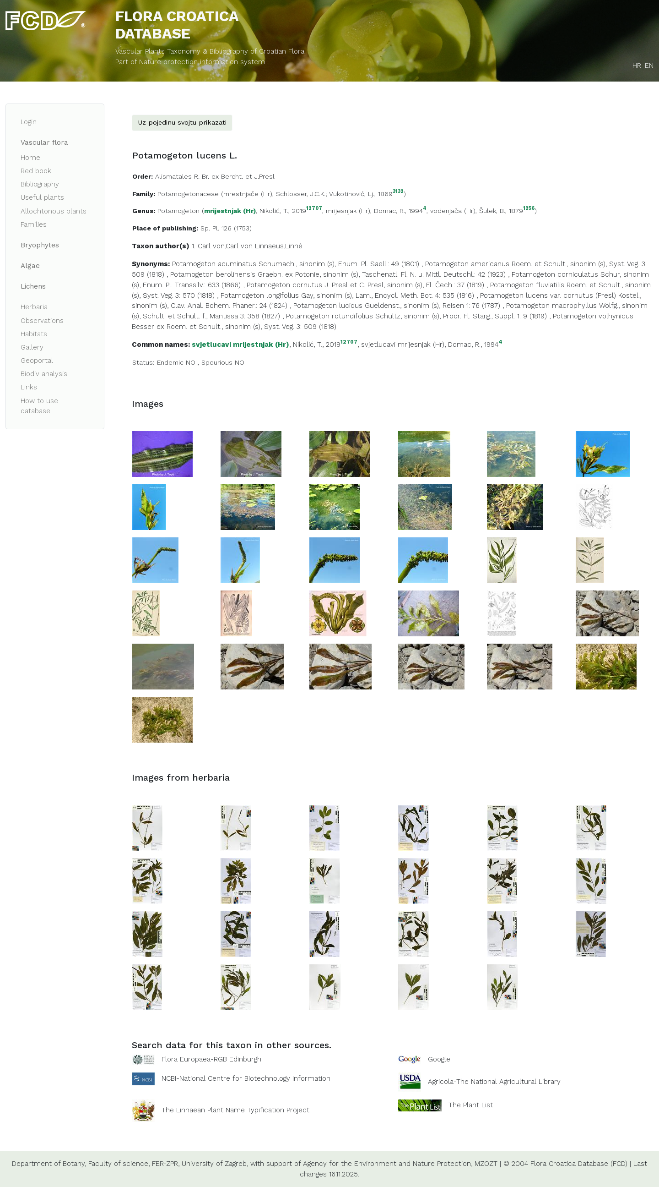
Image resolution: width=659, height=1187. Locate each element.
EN (649, 65)
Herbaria (34, 307)
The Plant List (470, 1105)
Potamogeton (178, 210)
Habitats (34, 334)
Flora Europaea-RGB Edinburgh (211, 1059)
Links (29, 387)
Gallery (32, 347)
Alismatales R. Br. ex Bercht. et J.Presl (215, 176)
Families (34, 224)
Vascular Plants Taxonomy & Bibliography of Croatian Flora (209, 51)
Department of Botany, (49, 1164)
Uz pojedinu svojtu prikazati (182, 122)
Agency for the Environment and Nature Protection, (387, 1164)
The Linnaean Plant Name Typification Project (235, 1110)
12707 (314, 208)
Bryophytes (40, 245)
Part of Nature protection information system (190, 62)
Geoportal (37, 360)
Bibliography (40, 184)
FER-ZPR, (165, 1164)
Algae (30, 266)
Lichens (33, 286)
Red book (36, 171)
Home (30, 157)
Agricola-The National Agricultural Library (494, 1082)
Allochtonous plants (53, 211)
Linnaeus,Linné (278, 246)
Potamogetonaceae (188, 193)
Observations (42, 321)
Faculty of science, (119, 1164)
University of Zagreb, (215, 1164)
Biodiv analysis (44, 374)
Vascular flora (44, 142)
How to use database (39, 406)
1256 (529, 208)
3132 (398, 191)
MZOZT (486, 1164)
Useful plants (42, 197)
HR (636, 65)
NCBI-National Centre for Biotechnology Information (246, 1078)
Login (29, 122)
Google (439, 1059)
